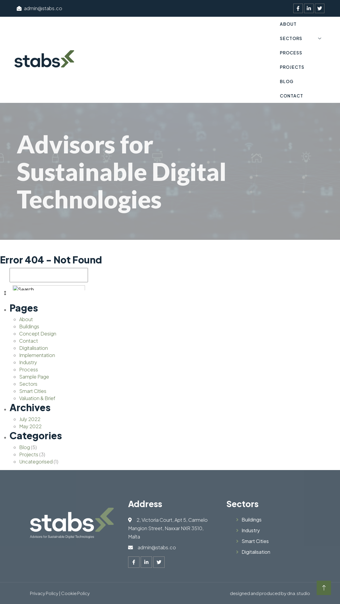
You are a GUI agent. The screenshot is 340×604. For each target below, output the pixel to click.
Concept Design (37, 333)
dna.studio (298, 593)
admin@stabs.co (39, 8)
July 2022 (29, 419)
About (288, 24)
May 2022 (30, 426)
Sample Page (34, 376)
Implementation (37, 355)
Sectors (291, 38)
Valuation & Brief (37, 398)
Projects (292, 67)
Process (291, 52)
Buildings (29, 326)
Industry (28, 362)
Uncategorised (36, 461)
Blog (287, 81)
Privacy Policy (44, 593)
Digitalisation (33, 348)
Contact (291, 95)
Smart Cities (32, 391)
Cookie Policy (75, 593)
